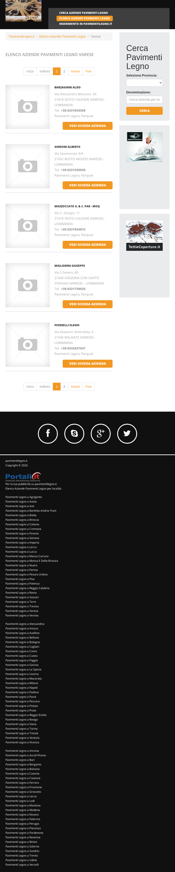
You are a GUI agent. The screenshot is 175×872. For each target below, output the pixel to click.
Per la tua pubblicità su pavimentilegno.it (31, 484)
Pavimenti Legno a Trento (21, 855)
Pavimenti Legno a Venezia (22, 738)
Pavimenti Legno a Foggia (21, 660)
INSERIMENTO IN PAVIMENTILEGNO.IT (85, 24)
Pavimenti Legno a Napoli (21, 688)
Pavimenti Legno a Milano (21, 683)
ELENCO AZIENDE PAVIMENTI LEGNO (84, 18)
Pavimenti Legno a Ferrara (22, 783)
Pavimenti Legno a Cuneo (21, 656)
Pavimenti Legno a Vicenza (22, 742)
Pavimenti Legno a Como (21, 651)
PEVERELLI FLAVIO (67, 325)
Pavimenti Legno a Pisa (20, 579)
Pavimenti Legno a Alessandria (24, 624)
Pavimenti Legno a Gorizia (22, 665)
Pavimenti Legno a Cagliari (22, 647)
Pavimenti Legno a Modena (22, 810)
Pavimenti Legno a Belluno (22, 637)
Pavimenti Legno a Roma (21, 593)
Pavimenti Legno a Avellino (22, 633)
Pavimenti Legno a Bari (20, 760)
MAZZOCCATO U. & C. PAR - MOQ (77, 206)
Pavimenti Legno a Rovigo (21, 719)
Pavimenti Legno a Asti (19, 506)
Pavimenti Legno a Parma (21, 570)
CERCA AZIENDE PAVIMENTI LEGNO (83, 13)
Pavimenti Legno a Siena (20, 724)
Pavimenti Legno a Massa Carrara (27, 556)
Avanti (75, 71)
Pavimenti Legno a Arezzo (21, 628)
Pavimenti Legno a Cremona (23, 529)
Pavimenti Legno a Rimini (21, 842)
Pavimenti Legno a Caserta (22, 773)
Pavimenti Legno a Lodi (20, 801)
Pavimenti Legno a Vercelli (22, 865)
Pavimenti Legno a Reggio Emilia (25, 715)
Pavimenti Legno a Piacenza (23, 828)
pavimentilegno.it (16, 461)
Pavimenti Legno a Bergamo (23, 764)
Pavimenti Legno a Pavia (20, 697)
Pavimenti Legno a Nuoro (21, 565)
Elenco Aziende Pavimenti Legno (62, 36)
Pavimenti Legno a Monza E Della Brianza (31, 561)
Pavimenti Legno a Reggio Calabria (27, 588)
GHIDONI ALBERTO (67, 147)
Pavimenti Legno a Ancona (22, 751)
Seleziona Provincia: (141, 75)
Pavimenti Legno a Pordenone (24, 833)
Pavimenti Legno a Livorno (22, 674)
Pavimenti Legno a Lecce (21, 796)
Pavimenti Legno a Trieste (21, 733)
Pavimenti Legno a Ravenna (22, 837)
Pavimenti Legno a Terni (20, 602)
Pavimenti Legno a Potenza (22, 583)
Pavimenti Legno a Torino (21, 729)
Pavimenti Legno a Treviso (22, 606)
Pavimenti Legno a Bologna (22, 642)
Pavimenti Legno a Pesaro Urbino (26, 574)
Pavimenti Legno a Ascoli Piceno (25, 755)
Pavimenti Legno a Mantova (23, 805)
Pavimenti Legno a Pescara (22, 701)
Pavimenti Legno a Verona (22, 615)
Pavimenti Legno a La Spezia (23, 669)
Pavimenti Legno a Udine (21, 860)
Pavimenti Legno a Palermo (22, 819)
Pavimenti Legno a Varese (21, 611)
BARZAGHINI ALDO (67, 87)
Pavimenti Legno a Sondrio (22, 851)
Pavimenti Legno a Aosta (21, 501)
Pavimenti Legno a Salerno (22, 846)
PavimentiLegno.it (21, 36)
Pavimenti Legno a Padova (22, 692)
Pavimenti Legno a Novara (22, 814)
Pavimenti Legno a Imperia (22, 542)
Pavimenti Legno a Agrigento (23, 497)
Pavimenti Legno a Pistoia (21, 706)
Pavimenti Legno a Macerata (23, 678)
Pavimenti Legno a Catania (22, 524)
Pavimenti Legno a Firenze (22, 533)
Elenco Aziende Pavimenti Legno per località (33, 488)
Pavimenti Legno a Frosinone (23, 787)
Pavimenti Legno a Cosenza (22, 778)
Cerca (144, 110)
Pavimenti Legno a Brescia (22, 520)
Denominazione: (138, 92)
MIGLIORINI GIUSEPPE (69, 266)
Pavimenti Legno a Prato (20, 710)
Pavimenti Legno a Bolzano (22, 769)
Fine (88, 71)
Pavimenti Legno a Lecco (21, 547)
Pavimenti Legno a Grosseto (23, 792)
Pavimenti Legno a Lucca (21, 552)
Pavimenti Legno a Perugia (22, 824)
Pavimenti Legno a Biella (20, 515)
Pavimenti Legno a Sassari (22, 597)
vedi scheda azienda (87, 125)
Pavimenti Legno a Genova (22, 538)
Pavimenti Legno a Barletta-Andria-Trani (30, 511)
